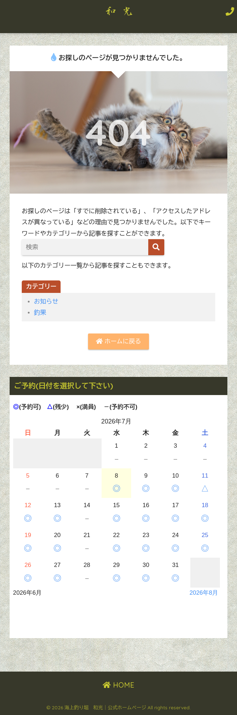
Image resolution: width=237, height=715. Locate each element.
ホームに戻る (118, 341)
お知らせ (46, 301)
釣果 (40, 312)
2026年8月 (204, 592)
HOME (118, 684)
